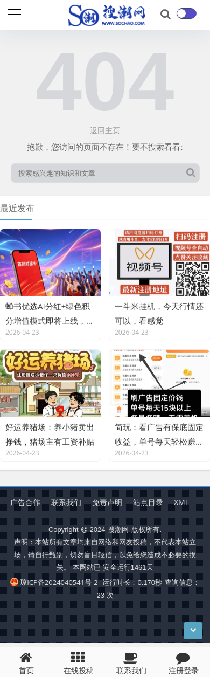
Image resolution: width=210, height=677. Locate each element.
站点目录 (148, 502)
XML (181, 502)
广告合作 (25, 502)
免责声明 (107, 502)
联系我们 (66, 502)
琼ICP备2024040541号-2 (54, 582)
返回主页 (105, 130)
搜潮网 (118, 529)
